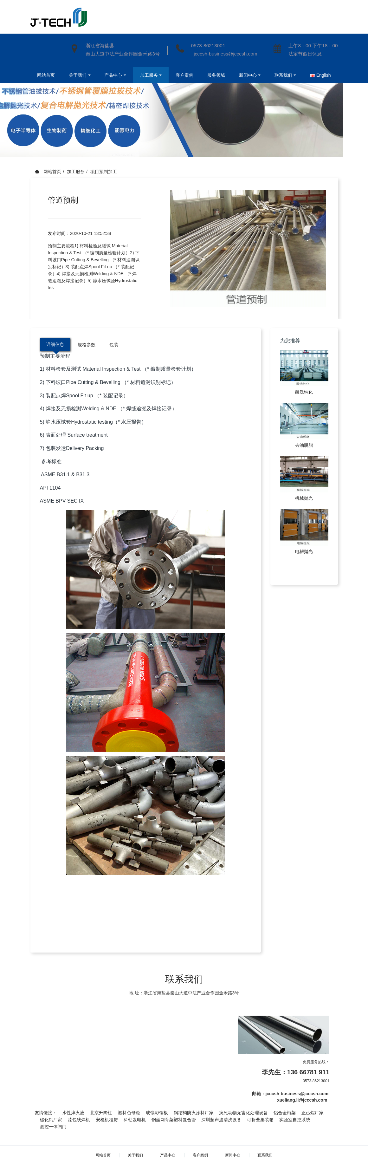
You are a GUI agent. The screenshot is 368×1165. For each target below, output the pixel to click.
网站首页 (44, 75)
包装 (113, 344)
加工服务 (76, 171)
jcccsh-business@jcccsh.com (224, 53)
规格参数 (86, 344)
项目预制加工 (103, 171)
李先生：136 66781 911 (295, 1072)
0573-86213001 (208, 45)
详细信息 (55, 344)
